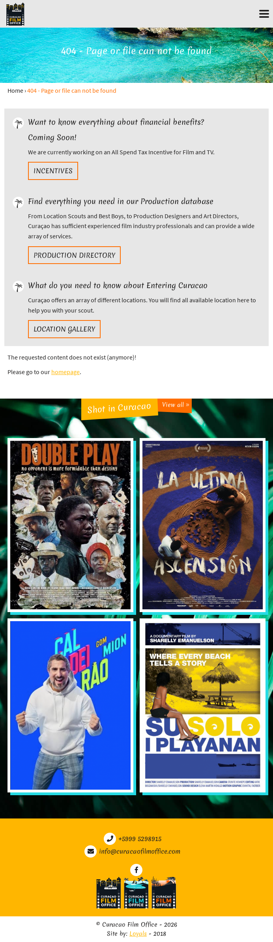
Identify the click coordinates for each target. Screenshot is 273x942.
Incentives (53, 170)
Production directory (74, 255)
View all (175, 405)
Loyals (138, 934)
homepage (65, 372)
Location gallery (64, 328)
